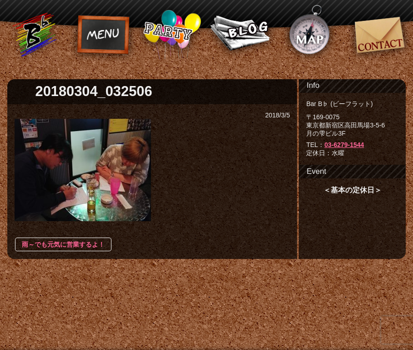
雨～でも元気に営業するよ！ (63, 244)
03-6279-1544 (344, 144)
